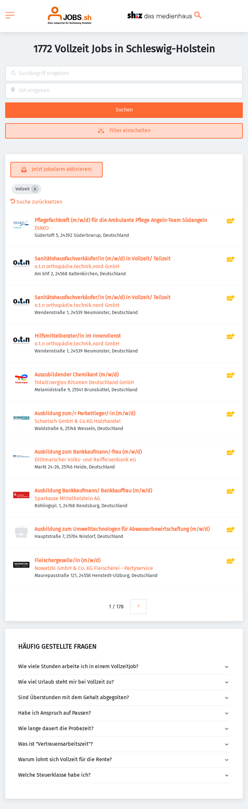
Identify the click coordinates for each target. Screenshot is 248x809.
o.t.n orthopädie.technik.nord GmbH (77, 266)
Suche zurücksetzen (36, 202)
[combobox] (124, 73)
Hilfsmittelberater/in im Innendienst (78, 336)
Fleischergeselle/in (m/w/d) (67, 560)
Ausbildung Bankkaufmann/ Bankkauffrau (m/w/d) (93, 491)
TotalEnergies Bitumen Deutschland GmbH (84, 382)
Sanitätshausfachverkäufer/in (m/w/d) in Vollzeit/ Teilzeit (102, 259)
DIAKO (42, 228)
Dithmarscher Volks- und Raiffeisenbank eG (85, 460)
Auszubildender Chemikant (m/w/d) (77, 375)
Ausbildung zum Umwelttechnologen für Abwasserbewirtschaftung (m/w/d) (122, 529)
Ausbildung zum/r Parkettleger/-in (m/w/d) (85, 413)
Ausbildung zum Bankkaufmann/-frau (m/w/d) (88, 452)
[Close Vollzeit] (35, 189)
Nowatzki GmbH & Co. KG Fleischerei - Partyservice (94, 568)
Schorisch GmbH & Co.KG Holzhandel (78, 421)
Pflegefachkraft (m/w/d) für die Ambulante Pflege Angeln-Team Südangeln (121, 220)
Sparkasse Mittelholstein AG (67, 498)
